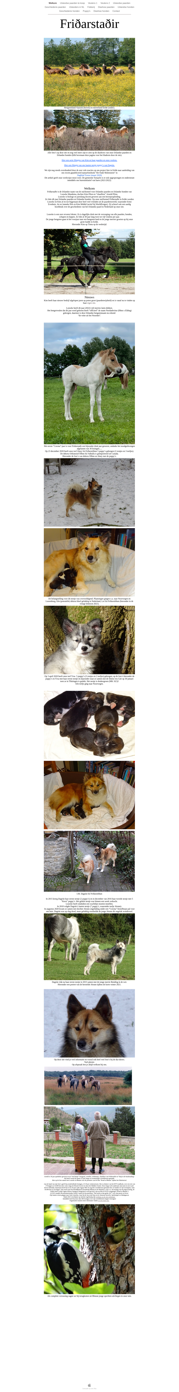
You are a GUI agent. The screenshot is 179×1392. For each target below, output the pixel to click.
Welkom (53, 3)
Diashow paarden (106, 7)
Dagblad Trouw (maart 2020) (89, 175)
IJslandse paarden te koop (72, 3)
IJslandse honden (126, 7)
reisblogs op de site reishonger (105, 1197)
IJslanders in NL (77, 7)
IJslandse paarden (121, 3)
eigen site (91, 303)
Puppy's (87, 11)
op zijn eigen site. (103, 1201)
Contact (116, 11)
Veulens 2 (105, 3)
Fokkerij (91, 7)
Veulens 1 (93, 3)
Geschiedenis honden (69, 11)
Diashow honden (102, 11)
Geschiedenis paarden (56, 7)
